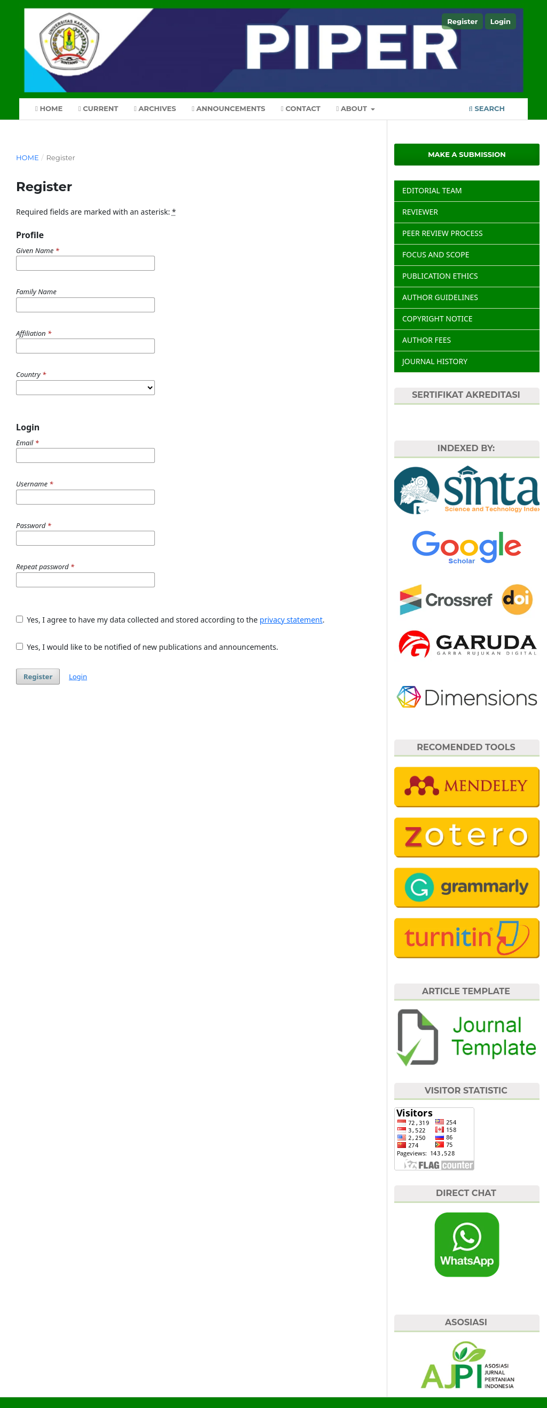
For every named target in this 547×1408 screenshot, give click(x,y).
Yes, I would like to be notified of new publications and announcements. (147, 647)
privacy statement (291, 620)
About (352, 108)
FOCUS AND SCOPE (436, 254)
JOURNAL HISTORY (434, 361)
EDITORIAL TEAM (432, 190)
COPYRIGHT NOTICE (437, 318)
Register (462, 21)
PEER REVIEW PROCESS (442, 233)
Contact (301, 108)
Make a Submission (467, 154)
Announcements (228, 108)
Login (500, 21)
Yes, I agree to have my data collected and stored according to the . (170, 620)
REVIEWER (420, 212)
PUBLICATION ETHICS (440, 276)
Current (99, 108)
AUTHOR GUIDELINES (440, 297)
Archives (155, 108)
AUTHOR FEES (426, 340)
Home (48, 108)
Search (487, 108)
